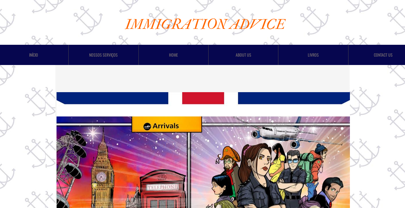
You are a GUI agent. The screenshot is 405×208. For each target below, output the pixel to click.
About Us (243, 55)
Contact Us (383, 55)
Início (33, 55)
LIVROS (313, 55)
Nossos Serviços (103, 55)
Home (173, 55)
